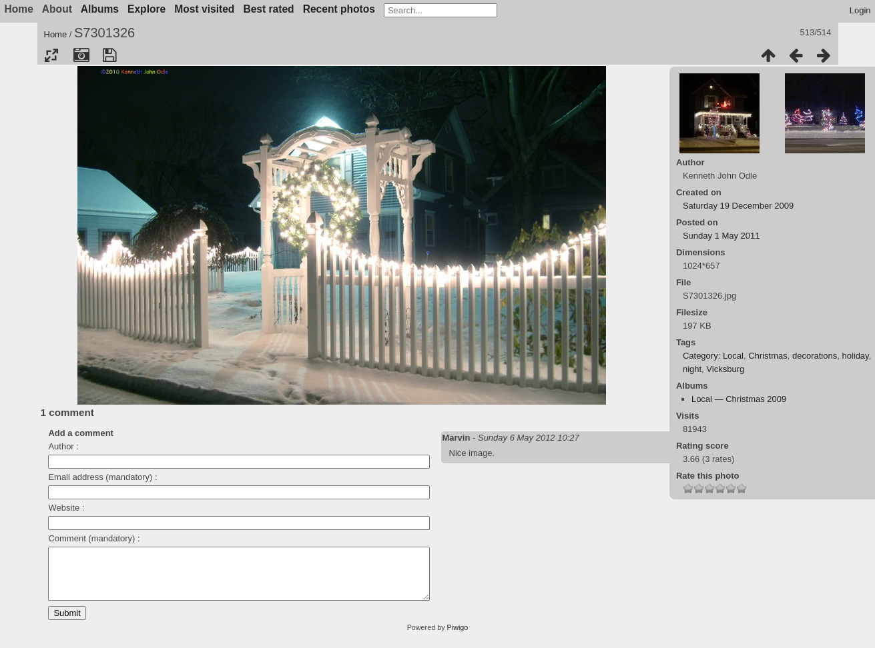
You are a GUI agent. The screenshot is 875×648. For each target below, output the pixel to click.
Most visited (204, 9)
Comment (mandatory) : (93, 538)
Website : (66, 508)
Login (860, 10)
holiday (855, 356)
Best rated (268, 9)
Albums (100, 9)
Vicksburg (725, 369)
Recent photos (339, 9)
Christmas (768, 356)
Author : (63, 446)
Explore (146, 9)
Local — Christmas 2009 (738, 399)
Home (55, 34)
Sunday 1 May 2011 (721, 236)
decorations (814, 356)
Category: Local (713, 356)
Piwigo (458, 637)
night (692, 369)
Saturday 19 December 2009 (738, 206)
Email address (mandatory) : (102, 477)
